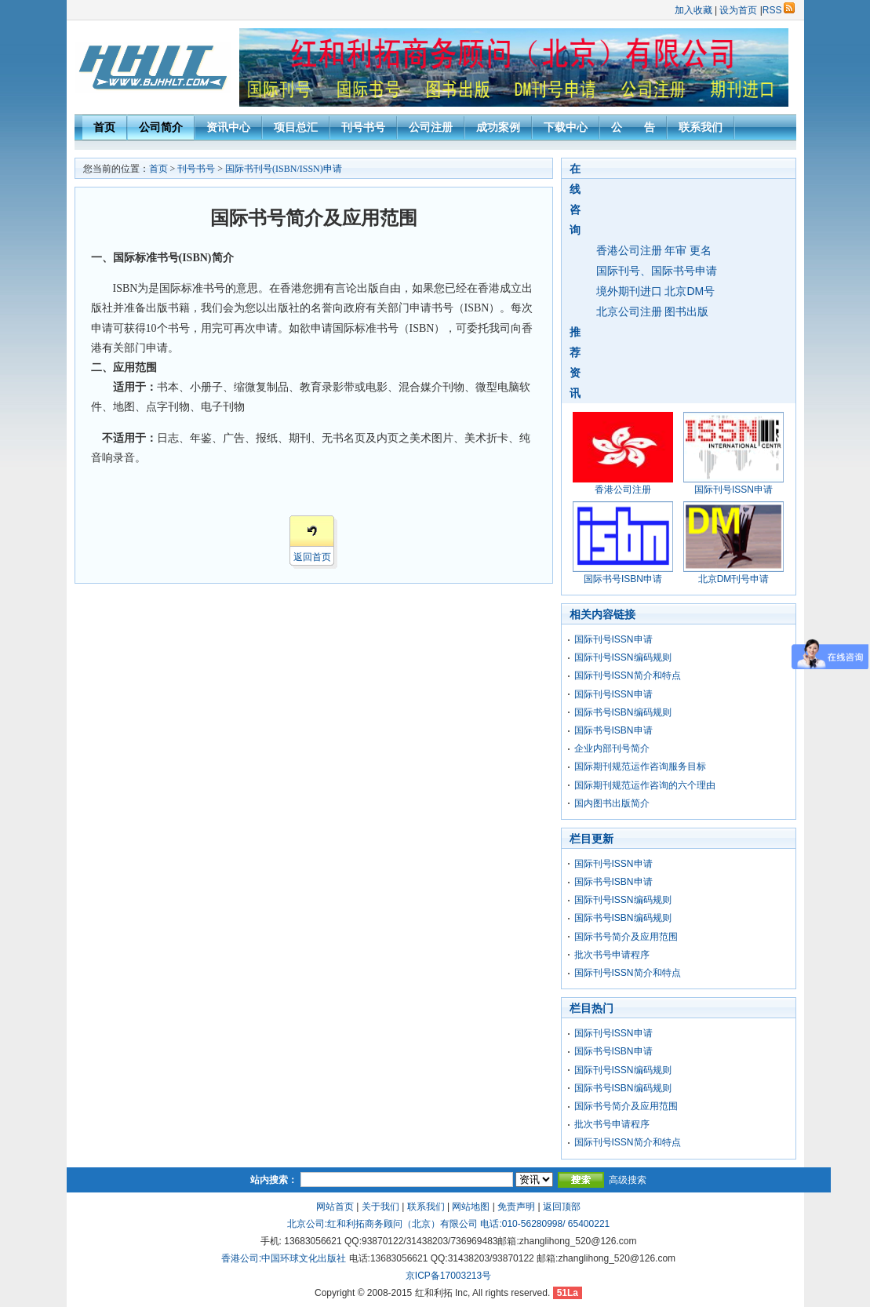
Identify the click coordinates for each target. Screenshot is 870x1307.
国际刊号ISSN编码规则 (623, 657)
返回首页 (312, 557)
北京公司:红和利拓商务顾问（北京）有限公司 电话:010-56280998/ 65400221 (448, 1223)
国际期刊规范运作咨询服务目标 (640, 766)
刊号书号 (363, 127)
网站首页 (335, 1206)
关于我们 (380, 1206)
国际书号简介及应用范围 (626, 936)
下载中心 (566, 127)
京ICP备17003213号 (448, 1275)
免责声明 (516, 1206)
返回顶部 (562, 1206)
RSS (779, 10)
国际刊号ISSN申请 (613, 639)
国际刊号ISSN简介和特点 (627, 675)
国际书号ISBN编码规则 (623, 712)
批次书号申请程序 (612, 954)
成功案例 (498, 127)
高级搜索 (627, 1179)
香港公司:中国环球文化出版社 (283, 1258)
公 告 (633, 127)
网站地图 (471, 1206)
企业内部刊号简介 (612, 748)
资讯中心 (228, 127)
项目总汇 (296, 127)
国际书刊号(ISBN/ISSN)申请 (283, 168)
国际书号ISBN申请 (613, 730)
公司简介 (161, 127)
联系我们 (701, 127)
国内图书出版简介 (612, 803)
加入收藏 (693, 10)
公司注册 (431, 127)
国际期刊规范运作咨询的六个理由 (644, 785)
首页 (104, 127)
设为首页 (738, 10)
